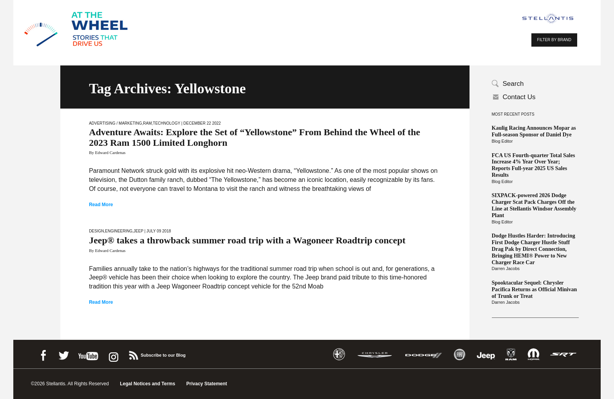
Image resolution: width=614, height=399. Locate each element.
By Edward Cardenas (107, 152)
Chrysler (374, 354)
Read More (101, 204)
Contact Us (519, 97)
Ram (147, 123)
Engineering (118, 231)
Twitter (63, 354)
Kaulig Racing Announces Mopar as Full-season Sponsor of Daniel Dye (534, 131)
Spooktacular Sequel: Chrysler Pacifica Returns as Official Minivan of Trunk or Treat (534, 289)
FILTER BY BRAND (554, 40)
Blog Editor (502, 141)
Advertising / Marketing (115, 123)
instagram (113, 354)
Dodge (423, 354)
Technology (166, 123)
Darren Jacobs (506, 268)
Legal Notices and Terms (147, 383)
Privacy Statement (206, 383)
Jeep (138, 231)
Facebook (43, 354)
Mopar (533, 354)
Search (513, 83)
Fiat (459, 354)
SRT (563, 354)
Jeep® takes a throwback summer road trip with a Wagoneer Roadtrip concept (247, 240)
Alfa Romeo (339, 354)
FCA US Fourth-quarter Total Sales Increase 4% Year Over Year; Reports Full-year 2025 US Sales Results (533, 165)
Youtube (88, 354)
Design (96, 231)
